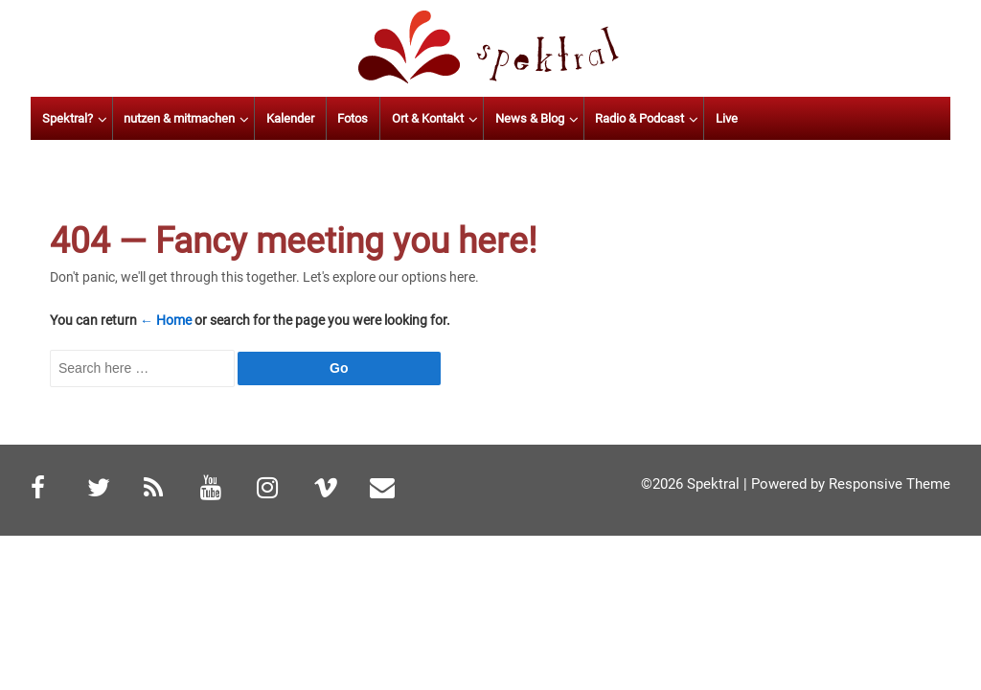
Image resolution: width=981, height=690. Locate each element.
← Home (166, 320)
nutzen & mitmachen (278, 118)
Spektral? (166, 118)
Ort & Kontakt (526, 118)
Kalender (389, 118)
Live (825, 118)
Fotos (452, 118)
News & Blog (628, 118)
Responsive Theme (889, 484)
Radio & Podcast (738, 118)
